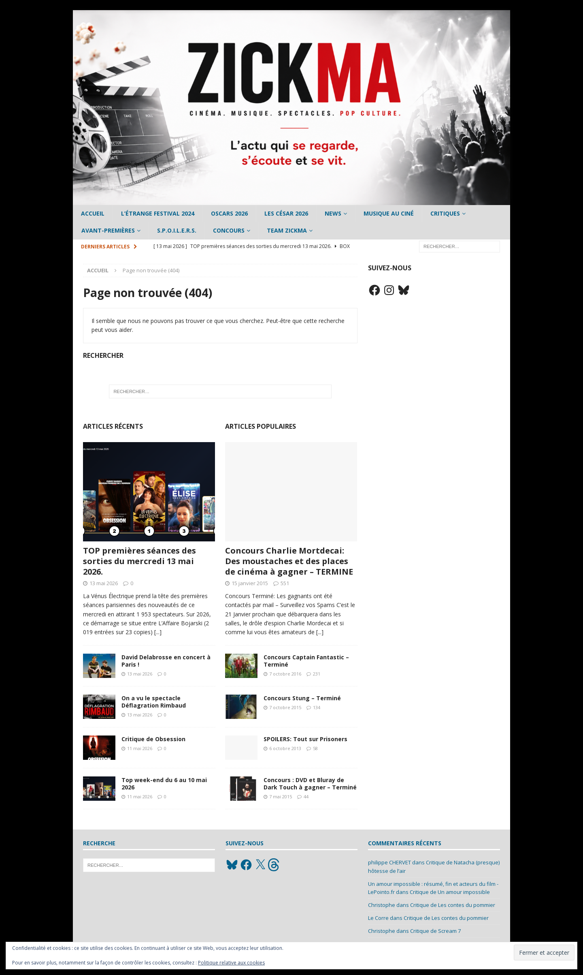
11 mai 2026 (139, 748)
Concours (229, 230)
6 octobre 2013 (285, 748)
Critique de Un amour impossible (450, 892)
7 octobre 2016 (285, 674)
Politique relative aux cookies (231, 962)
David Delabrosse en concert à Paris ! (166, 660)
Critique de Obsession (153, 739)
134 (316, 707)
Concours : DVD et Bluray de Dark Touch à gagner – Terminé (310, 783)
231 (316, 674)
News (333, 213)
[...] (158, 632)
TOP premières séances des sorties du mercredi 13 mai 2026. (139, 561)
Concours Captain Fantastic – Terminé (306, 660)
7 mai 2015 (280, 796)
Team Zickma (287, 230)
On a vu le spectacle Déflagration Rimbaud (153, 701)
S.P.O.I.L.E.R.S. (176, 230)
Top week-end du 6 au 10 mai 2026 (164, 783)
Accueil (92, 213)
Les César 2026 (286, 213)
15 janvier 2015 (250, 583)
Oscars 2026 (229, 213)
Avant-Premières (108, 230)
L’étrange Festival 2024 (157, 213)
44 (306, 796)
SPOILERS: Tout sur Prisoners (305, 739)
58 (315, 748)
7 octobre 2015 (285, 707)
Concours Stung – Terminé (302, 698)
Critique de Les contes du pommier (452, 905)
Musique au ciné (389, 213)
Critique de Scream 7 (435, 930)
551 (285, 583)
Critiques (445, 213)
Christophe (381, 905)
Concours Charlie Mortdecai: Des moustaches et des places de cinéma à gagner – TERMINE (289, 561)
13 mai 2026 (103, 583)
